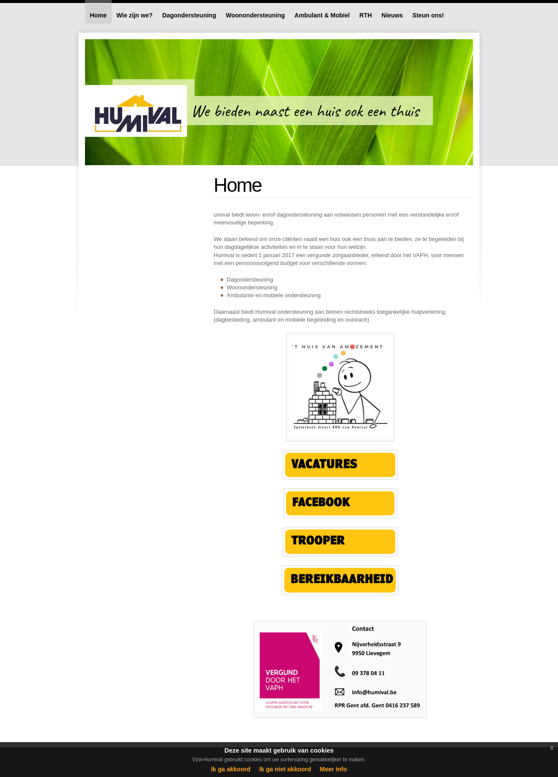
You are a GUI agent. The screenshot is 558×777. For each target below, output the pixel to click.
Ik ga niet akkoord (285, 769)
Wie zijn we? (134, 15)
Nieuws (392, 15)
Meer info (333, 769)
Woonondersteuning (255, 15)
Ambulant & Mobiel (322, 15)
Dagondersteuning (189, 15)
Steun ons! (428, 15)
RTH (365, 15)
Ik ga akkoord (230, 769)
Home (98, 15)
